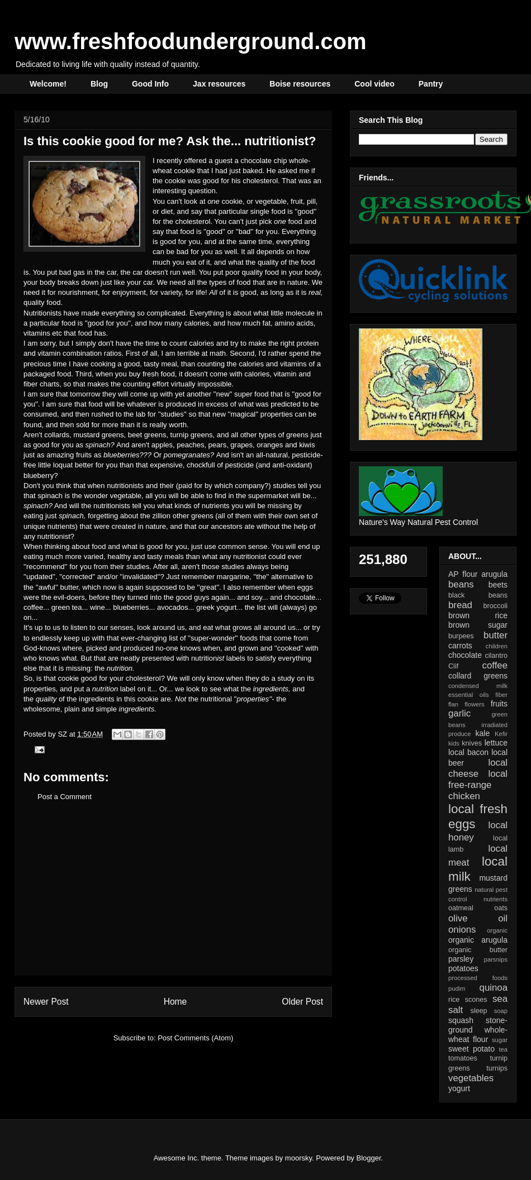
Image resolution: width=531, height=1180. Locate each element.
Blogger (369, 1158)
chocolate (465, 655)
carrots (460, 645)
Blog (99, 83)
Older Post (302, 1001)
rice (453, 1000)
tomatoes (462, 1058)
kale (482, 733)
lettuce (496, 742)
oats (501, 908)
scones (476, 1000)
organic (497, 930)
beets (498, 584)
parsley (460, 958)
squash (460, 1020)
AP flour (462, 574)
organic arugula (478, 939)
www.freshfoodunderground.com (191, 41)
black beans (478, 595)
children (497, 646)
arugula (494, 574)
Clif (453, 666)
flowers (474, 704)
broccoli (495, 606)
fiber (501, 694)
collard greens (478, 675)
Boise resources (299, 83)
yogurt (459, 1088)
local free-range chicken (478, 784)
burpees (461, 636)
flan (453, 704)
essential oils (468, 694)
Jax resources (219, 83)
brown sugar (478, 624)
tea (503, 1049)
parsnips (496, 959)
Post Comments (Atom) (195, 1038)
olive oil (478, 918)
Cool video (374, 83)
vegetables (471, 1078)
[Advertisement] (173, 897)
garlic (459, 713)
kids (453, 743)
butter (495, 635)
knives (472, 743)
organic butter (478, 950)
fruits (499, 703)
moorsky (298, 1158)
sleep (478, 1011)
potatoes (463, 968)
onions (462, 929)
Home (175, 1001)
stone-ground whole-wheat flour (478, 1030)
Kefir (501, 733)
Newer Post (46, 1001)
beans (461, 584)
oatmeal (460, 908)
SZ (63, 734)
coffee (495, 665)
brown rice (478, 615)
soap (501, 1010)
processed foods (478, 977)
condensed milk (478, 685)
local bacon (468, 752)
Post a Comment (64, 796)
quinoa (494, 987)
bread (460, 605)
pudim (456, 988)
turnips (497, 1068)
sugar (500, 1039)
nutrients (495, 899)
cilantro (496, 656)
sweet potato (471, 1048)
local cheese (478, 768)
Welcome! (48, 83)
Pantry (431, 83)
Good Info (150, 83)
